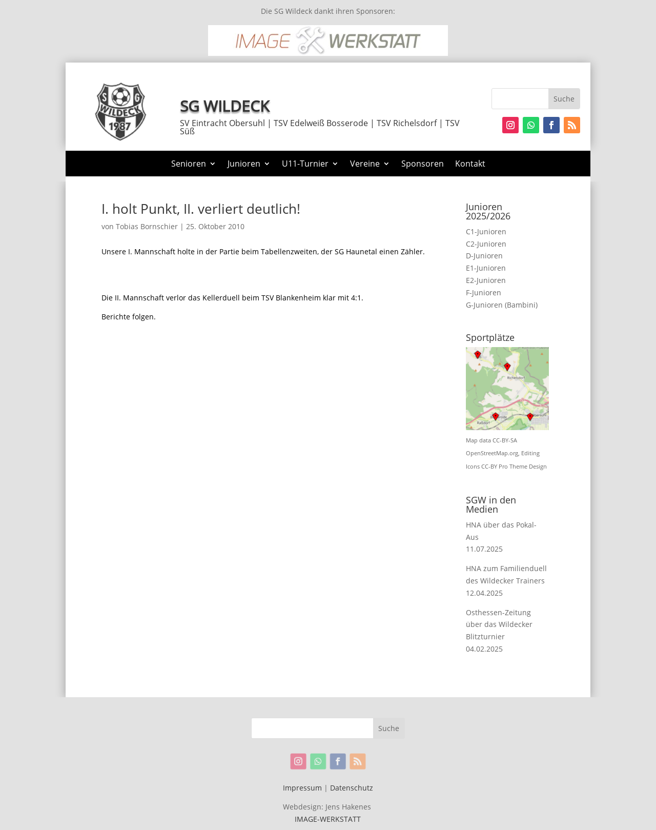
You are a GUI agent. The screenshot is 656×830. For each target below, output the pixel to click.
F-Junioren (483, 292)
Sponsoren (422, 164)
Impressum (302, 788)
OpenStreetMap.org (492, 453)
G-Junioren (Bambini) (502, 305)
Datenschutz (351, 788)
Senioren (188, 164)
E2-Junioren (486, 280)
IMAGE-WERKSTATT (328, 819)
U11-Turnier (305, 164)
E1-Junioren (486, 268)
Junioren (244, 164)
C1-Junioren (486, 231)
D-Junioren (484, 255)
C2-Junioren (486, 244)
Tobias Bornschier (147, 226)
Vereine (365, 164)
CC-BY (489, 466)
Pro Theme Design (523, 466)
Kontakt (470, 164)
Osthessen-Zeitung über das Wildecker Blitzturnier (499, 625)
